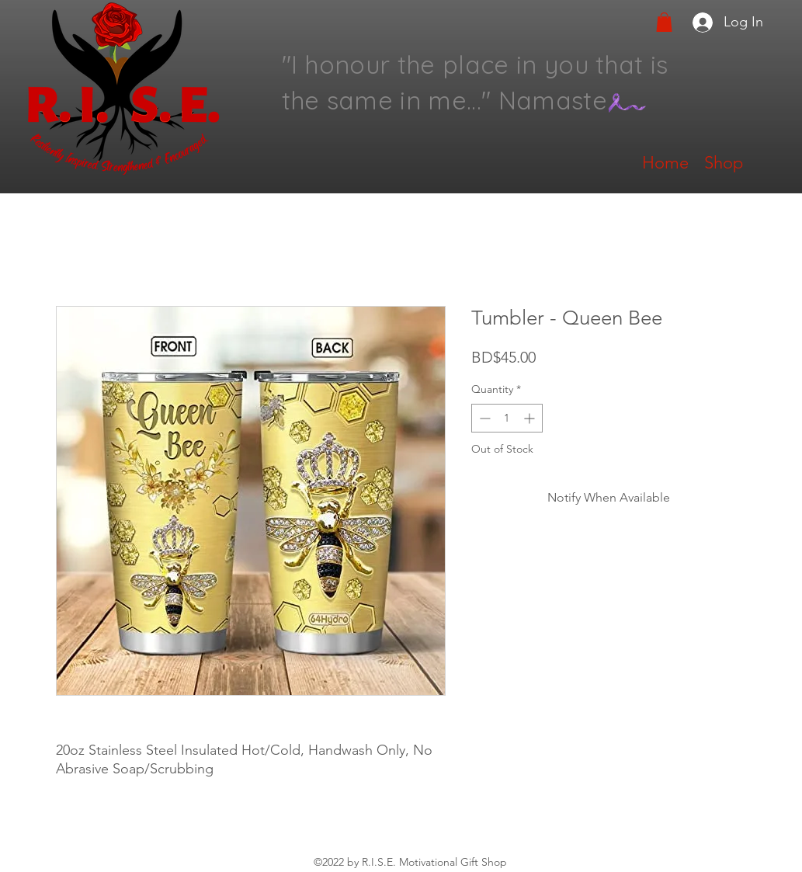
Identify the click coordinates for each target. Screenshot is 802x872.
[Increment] (530, 418)
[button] (664, 22)
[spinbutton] (507, 418)
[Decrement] (483, 418)
